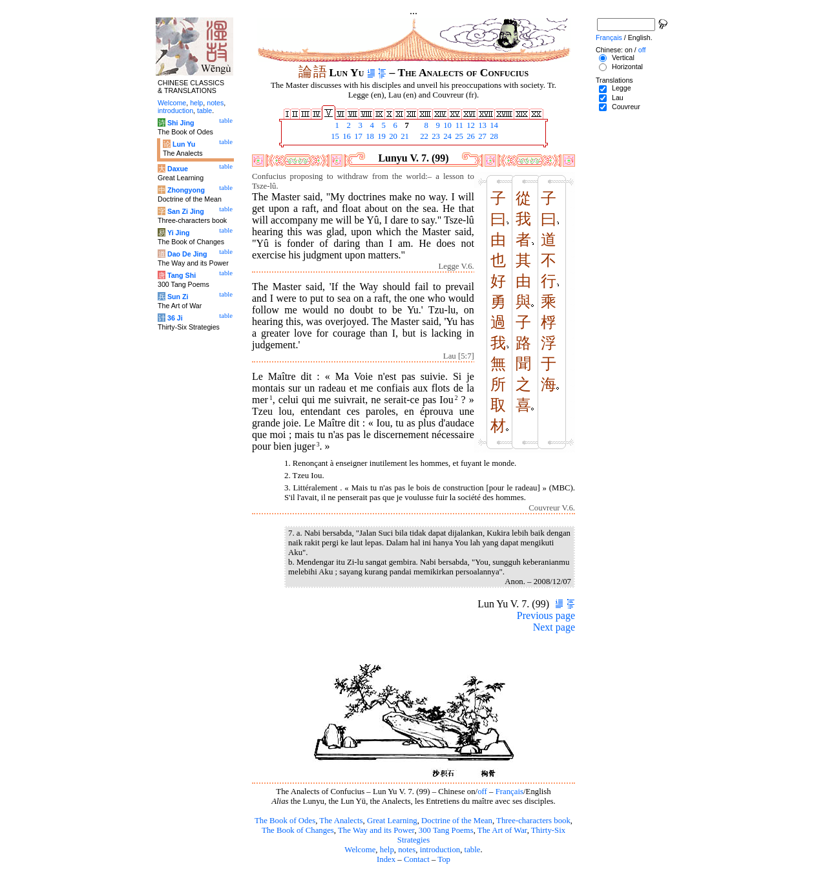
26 (470, 136)
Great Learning (392, 820)
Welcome (359, 849)
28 (493, 136)
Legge (621, 88)
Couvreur (626, 106)
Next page (554, 627)
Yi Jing (178, 232)
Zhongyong (186, 190)
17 (357, 136)
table (473, 849)
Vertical (623, 57)
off (482, 791)
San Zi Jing (185, 211)
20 (392, 136)
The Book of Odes (285, 820)
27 (481, 136)
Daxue (177, 169)
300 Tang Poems (446, 830)
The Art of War (502, 830)
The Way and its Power (376, 830)
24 (446, 136)
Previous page (546, 615)
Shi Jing (180, 123)
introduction (440, 849)
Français (509, 791)
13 (481, 125)
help (387, 849)
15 (334, 136)
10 (446, 125)
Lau (617, 97)
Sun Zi (178, 296)
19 (380, 136)
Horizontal (627, 66)
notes (406, 849)
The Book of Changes (298, 830)
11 (458, 125)
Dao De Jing (187, 254)
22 (423, 136)
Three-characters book (533, 820)
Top (443, 859)
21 (404, 136)
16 (345, 136)
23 (435, 136)
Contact (417, 859)
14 (493, 125)
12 (470, 125)
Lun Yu (184, 144)
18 (369, 136)
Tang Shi (181, 275)
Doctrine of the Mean (456, 820)
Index (386, 859)
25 (458, 136)
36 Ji (175, 318)
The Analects (340, 820)
